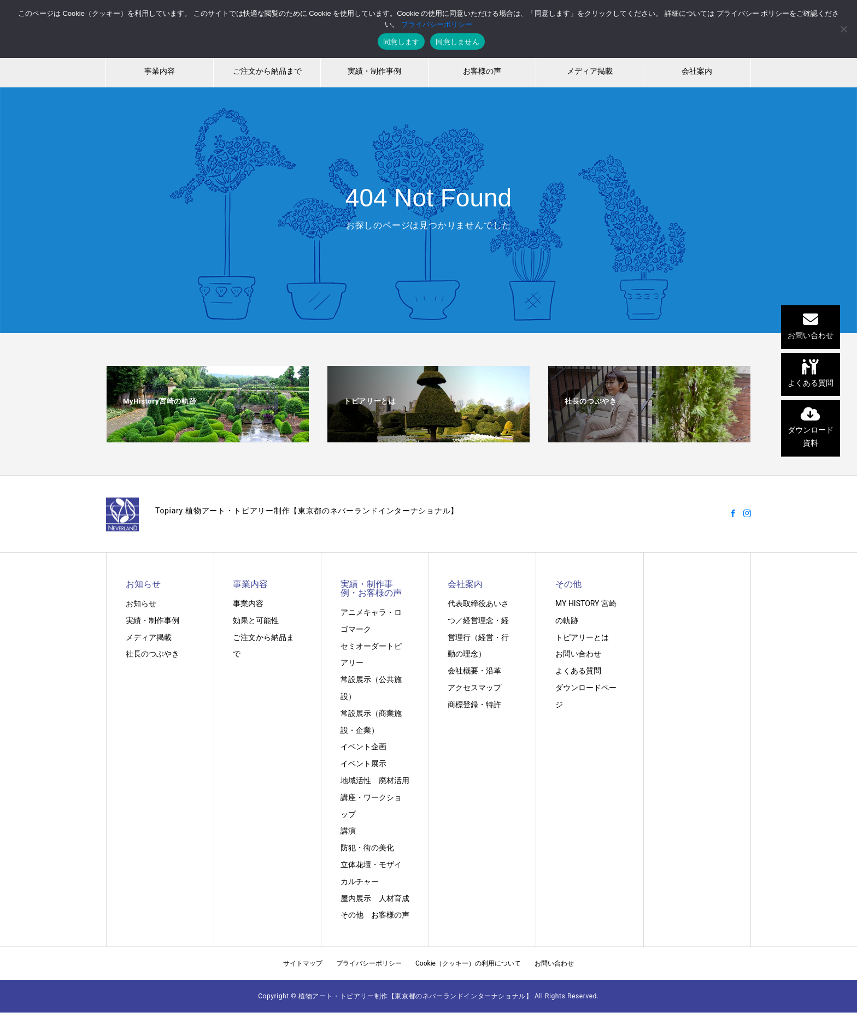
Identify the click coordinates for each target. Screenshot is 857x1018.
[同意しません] (843, 28)
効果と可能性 (256, 620)
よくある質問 (578, 670)
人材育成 (394, 898)
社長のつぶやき (152, 653)
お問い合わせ (578, 653)
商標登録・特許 (474, 704)
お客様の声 (482, 71)
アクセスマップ (474, 687)
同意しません (457, 42)
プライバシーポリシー (369, 963)
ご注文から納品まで (267, 71)
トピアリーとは (582, 637)
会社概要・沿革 (474, 670)
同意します (401, 42)
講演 (348, 830)
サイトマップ (302, 963)
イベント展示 (363, 763)
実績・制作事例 (374, 71)
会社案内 (697, 71)
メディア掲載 (590, 71)
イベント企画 (363, 746)
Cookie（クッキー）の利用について (468, 963)
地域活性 (356, 780)
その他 (352, 914)
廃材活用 (394, 780)
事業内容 (159, 71)
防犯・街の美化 (367, 847)
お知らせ (141, 603)
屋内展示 (356, 898)
